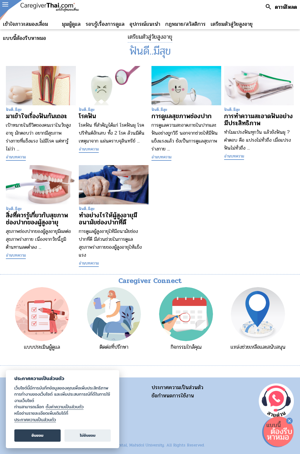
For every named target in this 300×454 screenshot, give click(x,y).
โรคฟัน (87, 116)
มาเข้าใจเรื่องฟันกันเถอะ (36, 116)
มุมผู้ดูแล (71, 24)
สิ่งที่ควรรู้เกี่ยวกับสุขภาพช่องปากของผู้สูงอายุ (37, 219)
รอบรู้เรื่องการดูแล (105, 24)
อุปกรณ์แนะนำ (144, 24)
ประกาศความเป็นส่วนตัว (177, 387)
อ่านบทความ (16, 157)
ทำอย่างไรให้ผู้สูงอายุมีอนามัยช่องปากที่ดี (108, 219)
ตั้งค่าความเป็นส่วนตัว (65, 406)
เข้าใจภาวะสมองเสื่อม (25, 24)
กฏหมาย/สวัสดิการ (185, 24)
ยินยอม (38, 435)
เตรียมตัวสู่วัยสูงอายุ (232, 24)
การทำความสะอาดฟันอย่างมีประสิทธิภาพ (258, 120)
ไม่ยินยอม (88, 435)
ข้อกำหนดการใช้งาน (172, 396)
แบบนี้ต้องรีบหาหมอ (24, 38)
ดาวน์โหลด (286, 7)
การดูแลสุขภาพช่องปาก (181, 116)
